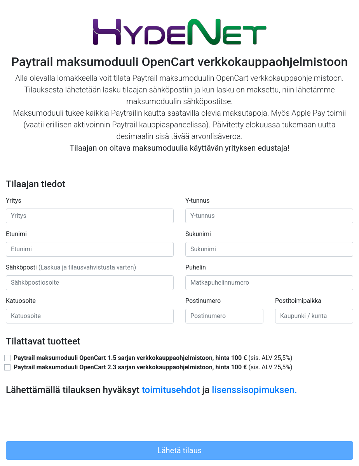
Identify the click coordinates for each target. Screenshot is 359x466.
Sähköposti (71, 267)
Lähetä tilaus (179, 450)
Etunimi (16, 234)
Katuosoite (21, 300)
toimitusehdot (171, 389)
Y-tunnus (197, 200)
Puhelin (195, 267)
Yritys (13, 200)
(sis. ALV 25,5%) (153, 358)
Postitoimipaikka (298, 300)
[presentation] (65, 420)
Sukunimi (198, 234)
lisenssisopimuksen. (254, 389)
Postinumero (203, 300)
